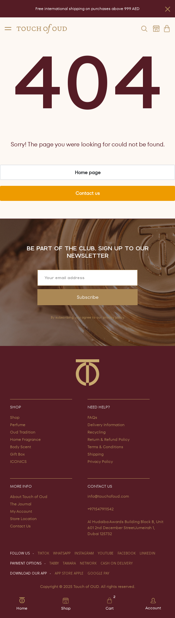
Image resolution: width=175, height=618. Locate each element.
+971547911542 (101, 509)
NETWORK (88, 563)
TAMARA (69, 563)
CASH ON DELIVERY (117, 563)
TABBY (54, 563)
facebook (127, 553)
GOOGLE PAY (98, 573)
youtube (106, 553)
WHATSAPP (61, 553)
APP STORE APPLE (69, 573)
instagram (84, 553)
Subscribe (88, 297)
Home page (88, 172)
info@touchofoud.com (108, 496)
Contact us (87, 193)
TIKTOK (43, 553)
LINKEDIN (147, 553)
